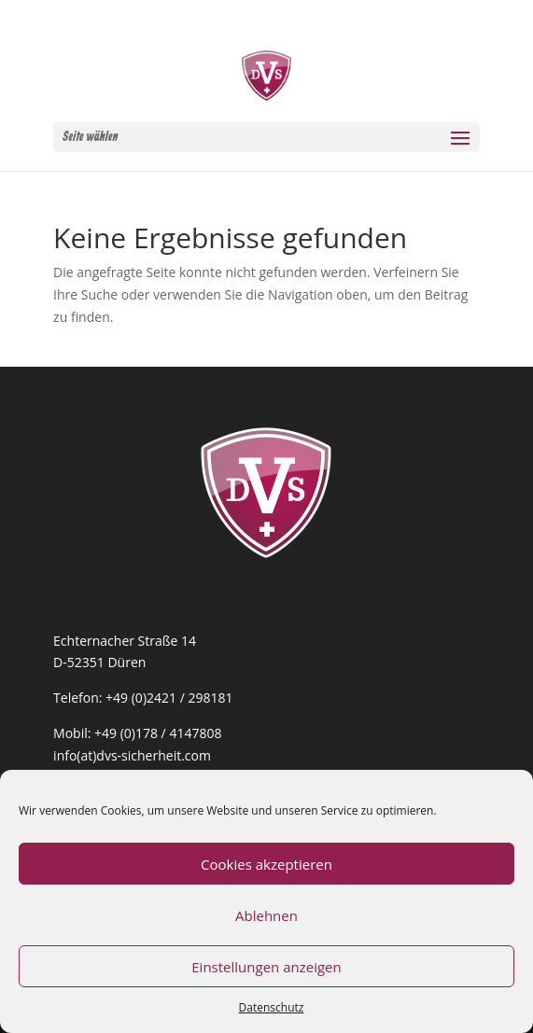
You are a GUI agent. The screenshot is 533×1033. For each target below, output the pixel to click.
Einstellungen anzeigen (266, 966)
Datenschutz (271, 1007)
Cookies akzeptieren (266, 864)
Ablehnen (266, 915)
